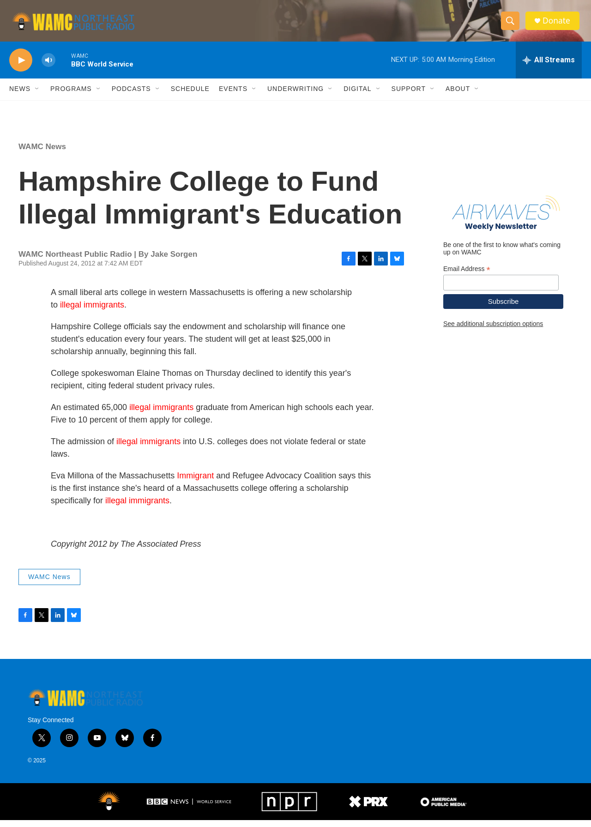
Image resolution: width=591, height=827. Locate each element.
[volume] (48, 67)
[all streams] (549, 66)
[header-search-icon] (511, 24)
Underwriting (295, 96)
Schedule (190, 96)
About (458, 96)
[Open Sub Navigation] (37, 96)
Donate (558, 24)
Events (233, 96)
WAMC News (42, 153)
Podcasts (131, 96)
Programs (71, 96)
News (19, 96)
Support (409, 96)
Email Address (466, 276)
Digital (357, 96)
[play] (20, 67)
